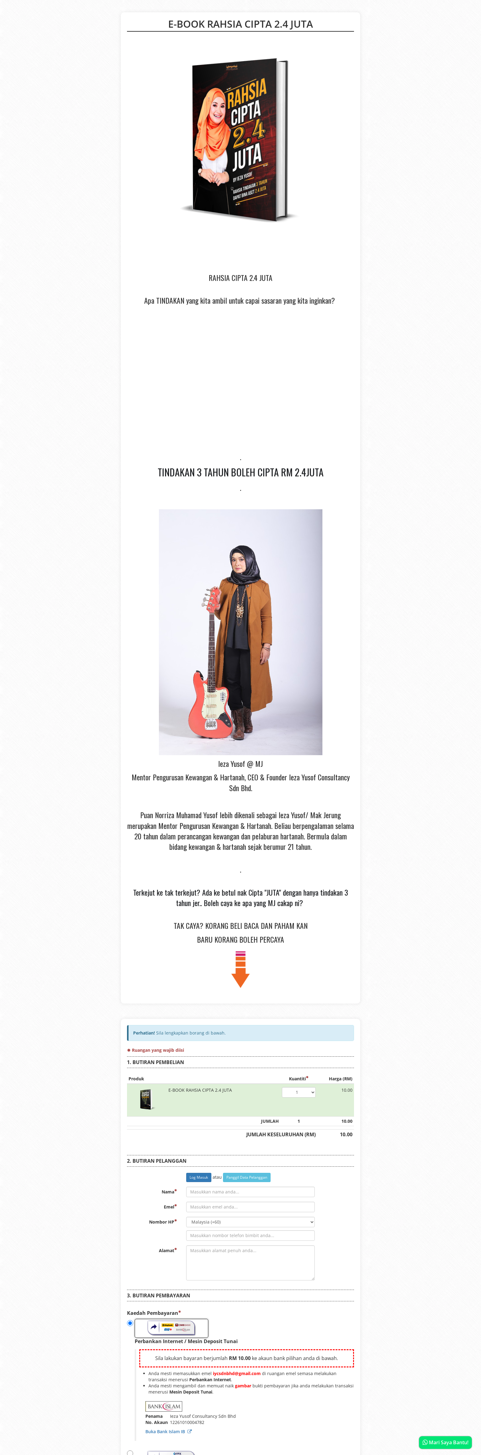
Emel (170, 1207)
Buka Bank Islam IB (168, 1431)
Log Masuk (199, 1177)
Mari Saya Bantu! (445, 1442)
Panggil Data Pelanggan (246, 1177)
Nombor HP (163, 1222)
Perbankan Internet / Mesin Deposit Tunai (182, 1332)
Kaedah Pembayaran (154, 1313)
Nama (169, 1192)
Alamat (168, 1250)
